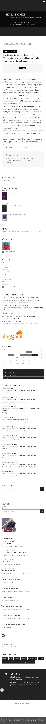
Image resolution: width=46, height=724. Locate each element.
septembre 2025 (6, 279)
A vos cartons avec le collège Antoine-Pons (15, 324)
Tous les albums (10, 252)
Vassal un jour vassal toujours (12, 579)
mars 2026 (5, 265)
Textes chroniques (23, 302)
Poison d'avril (6, 543)
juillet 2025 (5, 284)
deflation (23, 658)
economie (4, 658)
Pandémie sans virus (9, 597)
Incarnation (18, 321)
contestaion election (16, 158)
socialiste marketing (28, 160)
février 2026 (5, 267)
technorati (9, 163)
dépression (27, 662)
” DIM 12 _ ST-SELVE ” (8, 297)
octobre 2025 (5, 277)
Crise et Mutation (9, 372)
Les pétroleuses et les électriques (13, 624)
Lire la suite (38, 231)
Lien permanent (12, 155)
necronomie (6, 390)
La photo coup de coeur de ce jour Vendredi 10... (16, 312)
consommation (32, 658)
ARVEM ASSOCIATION (31, 316)
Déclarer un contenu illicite (17, 703)
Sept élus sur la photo (8, 302)
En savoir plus (5, 722)
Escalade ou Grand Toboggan (12, 606)
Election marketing (29, 158)
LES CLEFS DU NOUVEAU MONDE (25, 390)
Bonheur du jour (17, 319)
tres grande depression (8, 662)
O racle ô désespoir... (20, 419)
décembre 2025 (6, 272)
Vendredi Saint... (7, 321)
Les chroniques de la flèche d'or (11, 316)
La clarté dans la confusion (11, 615)
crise (33, 662)
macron (41, 658)
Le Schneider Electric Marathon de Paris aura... (16, 307)
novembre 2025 (6, 274)
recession (19, 662)
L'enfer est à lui (7, 561)
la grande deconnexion (10, 375)
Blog (5, 369)
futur (10, 658)
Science (6, 378)
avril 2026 (4, 262)
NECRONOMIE (15, 14)
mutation (17, 658)
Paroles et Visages (21, 305)
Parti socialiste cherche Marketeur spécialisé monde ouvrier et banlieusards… (21, 58)
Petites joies (5, 319)
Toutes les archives (11, 287)
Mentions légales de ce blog (28, 703)
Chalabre (34, 324)
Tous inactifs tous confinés (11, 588)
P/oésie (37, 300)
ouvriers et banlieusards (13, 160)
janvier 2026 (5, 269)
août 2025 (4, 281)
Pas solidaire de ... (7, 305)
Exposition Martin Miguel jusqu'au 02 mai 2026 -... (17, 300)
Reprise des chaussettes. (10, 408)
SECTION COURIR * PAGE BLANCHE (29, 297)
